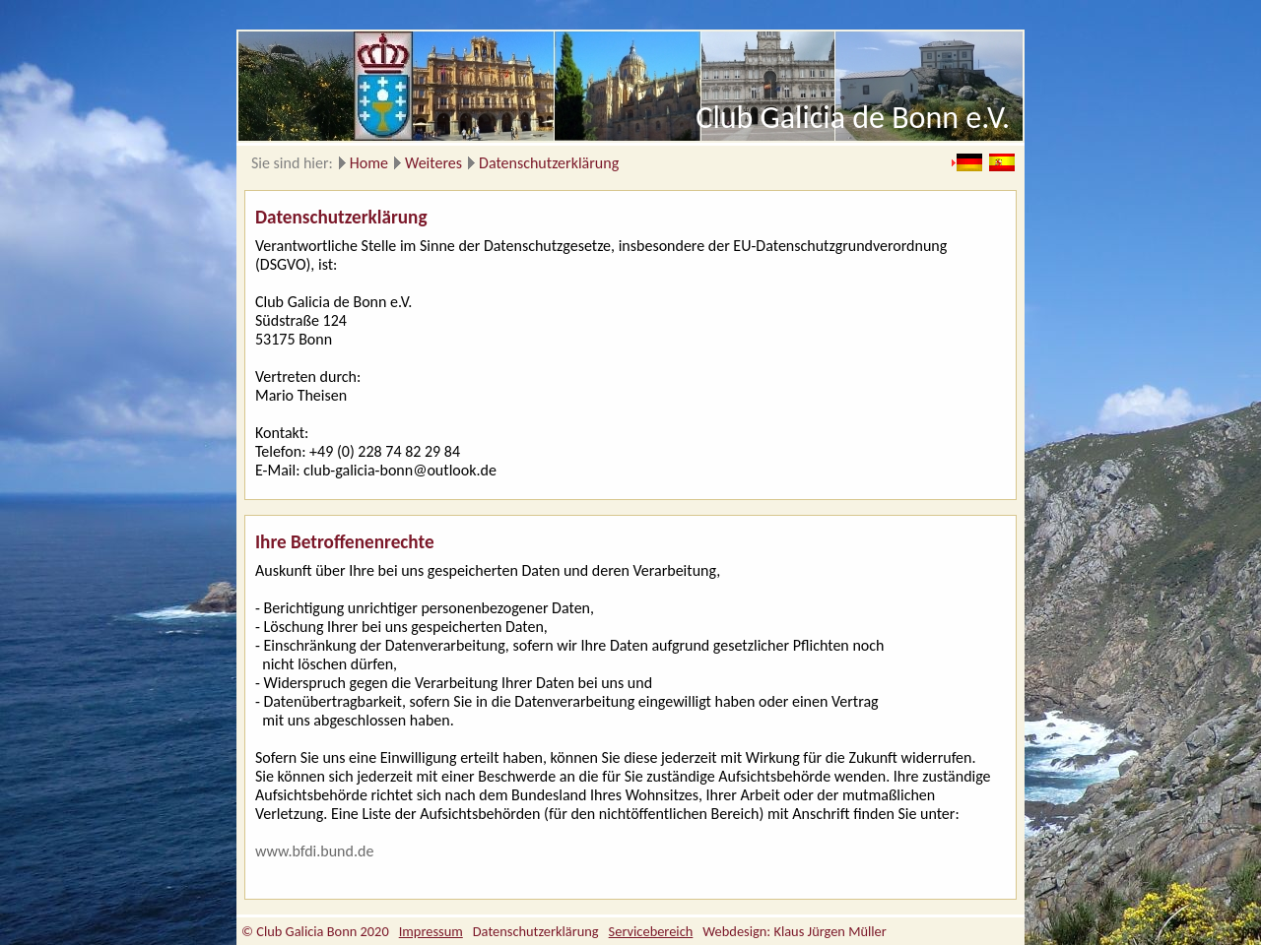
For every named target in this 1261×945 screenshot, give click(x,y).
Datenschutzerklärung (549, 163)
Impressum (431, 931)
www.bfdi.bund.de (314, 851)
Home (369, 163)
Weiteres (433, 163)
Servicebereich (651, 931)
